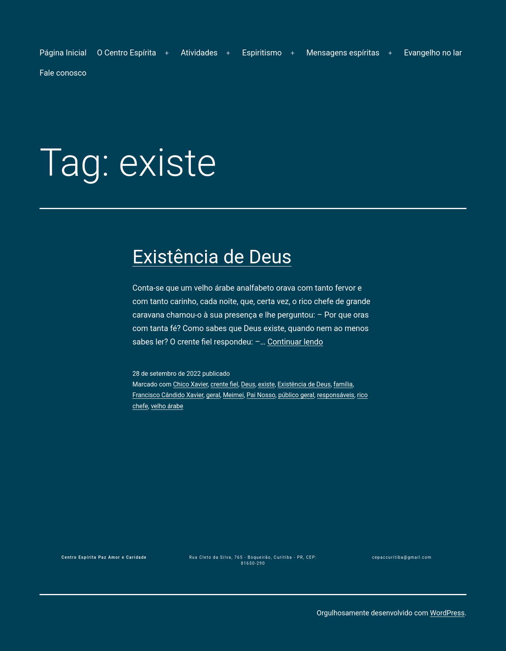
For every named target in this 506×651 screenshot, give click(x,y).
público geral (296, 395)
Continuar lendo (295, 341)
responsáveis (335, 395)
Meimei (233, 395)
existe (266, 384)
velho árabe (167, 406)
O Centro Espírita (126, 52)
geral (213, 395)
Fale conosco (63, 73)
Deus (248, 384)
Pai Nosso (261, 395)
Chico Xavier (190, 384)
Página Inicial (63, 52)
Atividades (199, 52)
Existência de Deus (212, 257)
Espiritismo (262, 52)
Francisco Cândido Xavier (167, 395)
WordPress (447, 613)
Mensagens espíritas (343, 52)
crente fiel (224, 384)
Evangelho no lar (433, 52)
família (343, 384)
